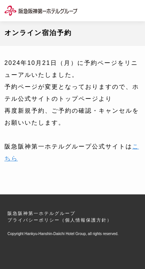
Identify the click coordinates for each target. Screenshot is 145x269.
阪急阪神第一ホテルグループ (41, 213)
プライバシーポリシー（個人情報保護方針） (59, 220)
